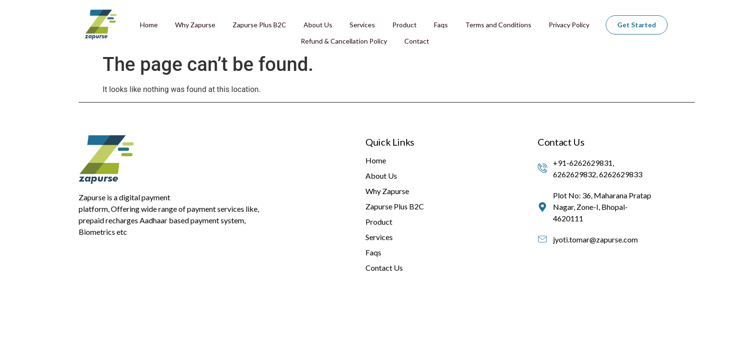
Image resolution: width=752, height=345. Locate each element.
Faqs (441, 25)
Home (149, 25)
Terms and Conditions (498, 25)
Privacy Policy (569, 25)
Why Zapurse (195, 25)
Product (404, 25)
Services (362, 25)
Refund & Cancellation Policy (344, 41)
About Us (318, 25)
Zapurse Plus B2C (259, 25)
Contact (416, 41)
